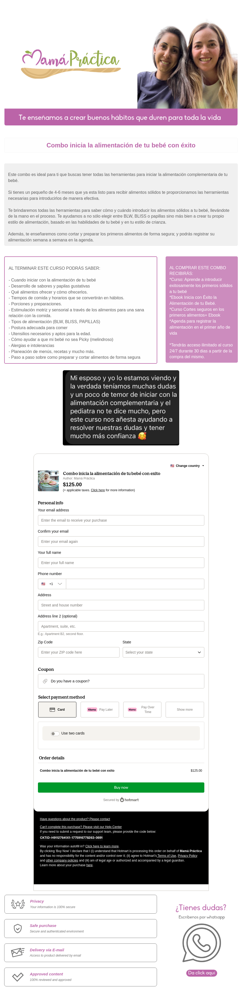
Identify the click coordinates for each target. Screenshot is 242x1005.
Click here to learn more (102, 846)
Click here (98, 490)
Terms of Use (166, 856)
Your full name (49, 552)
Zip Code (45, 642)
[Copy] (71, 837)
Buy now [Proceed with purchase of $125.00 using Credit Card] (121, 787)
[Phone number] (135, 584)
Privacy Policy (188, 856)
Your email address (53, 510)
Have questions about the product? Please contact (75, 819)
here (89, 865)
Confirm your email (53, 531)
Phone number (50, 574)
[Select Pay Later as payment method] (100, 709)
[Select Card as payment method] (57, 709)
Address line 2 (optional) (57, 616)
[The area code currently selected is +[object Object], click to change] (52, 584)
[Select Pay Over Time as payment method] (142, 709)
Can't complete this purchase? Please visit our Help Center (81, 827)
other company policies (62, 860)
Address (44, 595)
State (127, 642)
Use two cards (73, 733)
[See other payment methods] (185, 709)
